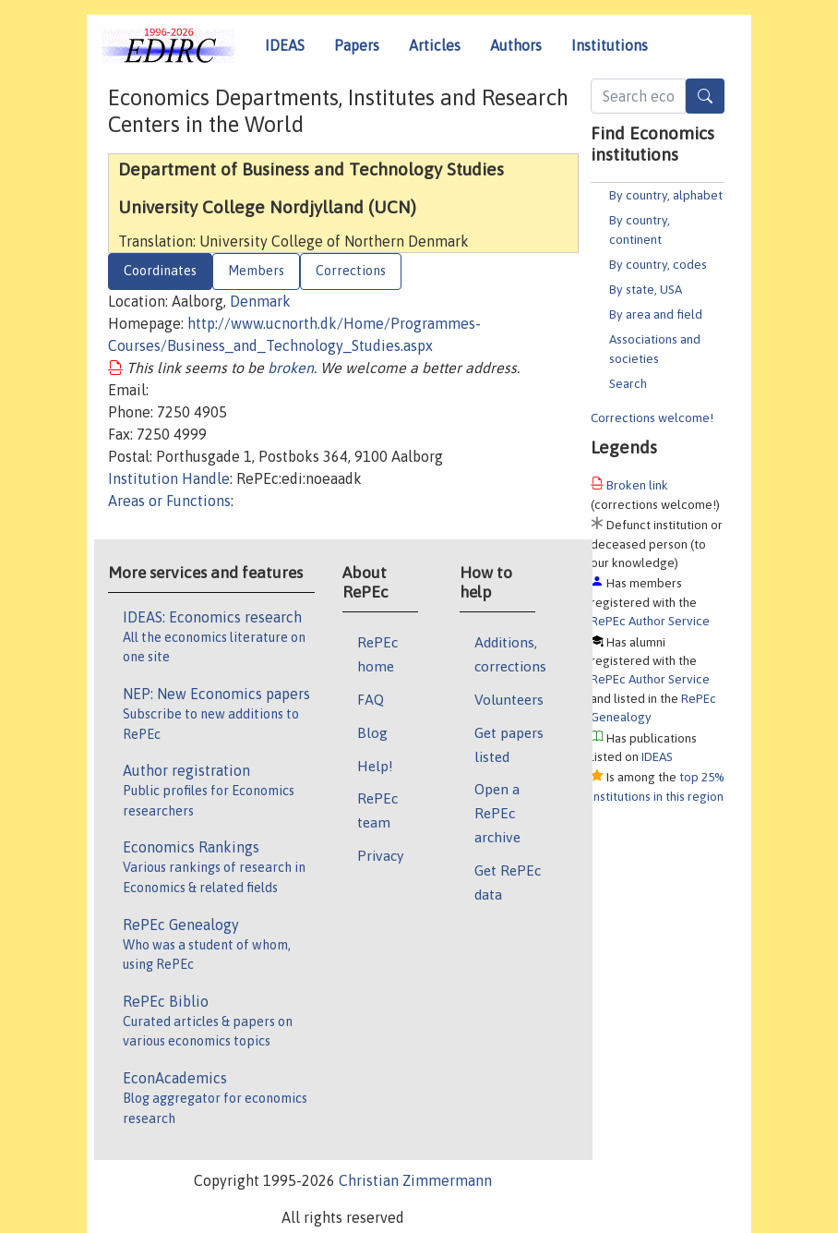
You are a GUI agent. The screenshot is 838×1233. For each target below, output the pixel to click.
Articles (435, 45)
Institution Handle (169, 478)
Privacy (380, 855)
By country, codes (658, 264)
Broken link (637, 484)
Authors (516, 45)
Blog (372, 732)
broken (291, 367)
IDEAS (285, 45)
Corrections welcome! (652, 417)
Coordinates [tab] (160, 270)
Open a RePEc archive (497, 812)
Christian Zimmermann (415, 1180)
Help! (375, 765)
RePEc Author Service (650, 620)
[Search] (705, 96)
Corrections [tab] (351, 270)
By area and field (655, 314)
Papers (356, 45)
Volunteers (509, 699)
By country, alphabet (666, 194)
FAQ (370, 699)
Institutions (609, 45)
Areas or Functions (169, 500)
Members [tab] (256, 270)
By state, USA (645, 289)
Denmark (260, 301)
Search (628, 383)
